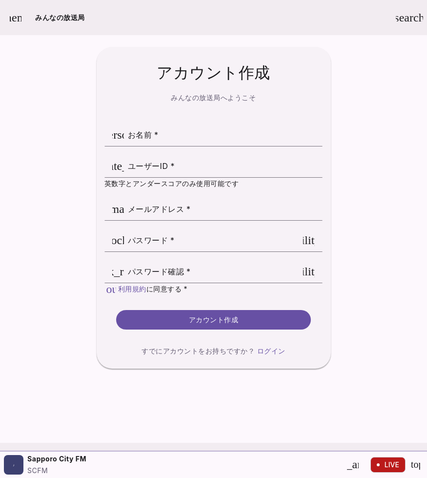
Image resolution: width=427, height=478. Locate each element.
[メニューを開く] (15, 17)
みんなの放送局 (60, 17)
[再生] (353, 465)
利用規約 (132, 289)
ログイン (271, 351)
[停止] (415, 465)
